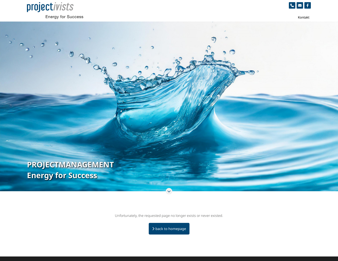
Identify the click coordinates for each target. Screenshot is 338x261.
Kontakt (303, 17)
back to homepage (170, 228)
